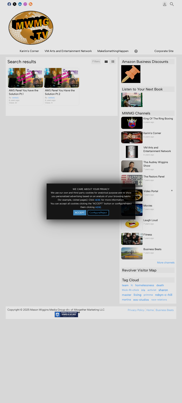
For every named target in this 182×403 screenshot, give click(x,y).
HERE (98, 199)
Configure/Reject (98, 212)
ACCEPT (79, 212)
